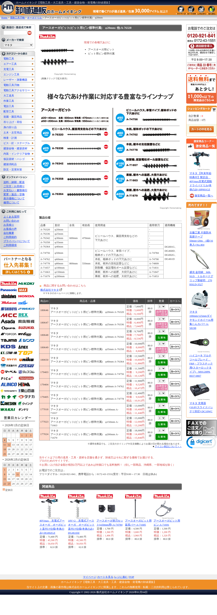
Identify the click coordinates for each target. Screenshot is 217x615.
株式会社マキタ (49, 289)
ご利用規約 (10, 237)
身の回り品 (10, 127)
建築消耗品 (10, 164)
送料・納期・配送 (14, 182)
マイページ (89, 576)
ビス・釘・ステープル (16, 143)
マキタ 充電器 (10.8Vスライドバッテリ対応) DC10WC (201, 407)
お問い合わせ (11, 220)
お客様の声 (10, 228)
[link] (201, 443)
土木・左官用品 (12, 132)
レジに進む (121, 576)
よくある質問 (11, 216)
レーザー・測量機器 (15, 79)
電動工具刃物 (11, 85)
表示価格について (14, 198)
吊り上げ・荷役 (12, 122)
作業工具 (8, 100)
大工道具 (8, 95)
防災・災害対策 (12, 169)
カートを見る (105, 576)
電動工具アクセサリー (16, 90)
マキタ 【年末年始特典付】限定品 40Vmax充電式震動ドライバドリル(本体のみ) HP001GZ (200, 181)
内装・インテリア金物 (16, 153)
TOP (131, 576)
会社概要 (8, 232)
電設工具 (8, 106)
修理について (11, 202)
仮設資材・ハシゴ (14, 159)
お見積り (8, 224)
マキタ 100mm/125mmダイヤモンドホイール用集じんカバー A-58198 (201, 320)
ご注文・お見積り (14, 186)
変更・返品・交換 (14, 194)
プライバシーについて (16, 241)
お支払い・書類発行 (15, 190)
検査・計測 (10, 137)
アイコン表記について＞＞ (168, 446)
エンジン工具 (11, 74)
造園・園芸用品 (12, 116)
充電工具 (8, 69)
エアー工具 (10, 63)
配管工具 (8, 111)
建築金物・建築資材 (15, 148)
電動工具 (8, 58)
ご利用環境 (10, 245)
